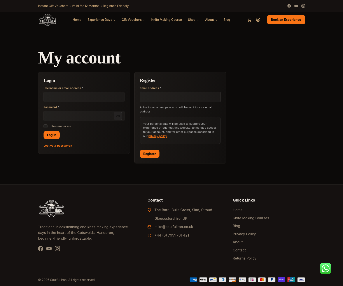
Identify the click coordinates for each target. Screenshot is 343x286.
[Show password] (118, 116)
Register (149, 154)
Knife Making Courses (251, 218)
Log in (51, 135)
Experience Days (100, 19)
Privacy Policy (244, 234)
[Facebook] (289, 6)
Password (51, 107)
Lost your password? (58, 145)
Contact (239, 250)
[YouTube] (49, 248)
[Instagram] (303, 6)
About (209, 19)
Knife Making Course (166, 19)
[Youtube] (296, 6)
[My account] (258, 20)
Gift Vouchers (132, 19)
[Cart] (249, 19)
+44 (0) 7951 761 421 (171, 235)
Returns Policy (244, 258)
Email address (156, 88)
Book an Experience (286, 19)
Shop (192, 19)
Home (77, 19)
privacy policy (157, 136)
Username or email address (63, 88)
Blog (227, 19)
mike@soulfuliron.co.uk (173, 227)
